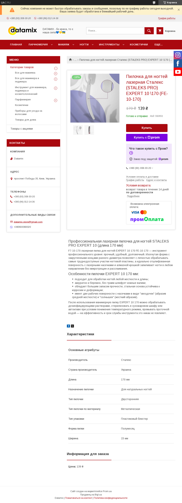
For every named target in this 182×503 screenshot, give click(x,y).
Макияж (63, 44)
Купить (147, 127)
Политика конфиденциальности (110, 498)
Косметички (139, 44)
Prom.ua (107, 491)
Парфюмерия (38, 44)
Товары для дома (25, 119)
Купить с (147, 137)
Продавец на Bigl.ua (91, 494)
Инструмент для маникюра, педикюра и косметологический (31, 90)
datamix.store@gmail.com (28, 221)
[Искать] (149, 30)
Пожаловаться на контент (78, 498)
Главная (16, 44)
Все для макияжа (25, 72)
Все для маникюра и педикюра (27, 80)
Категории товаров (22, 67)
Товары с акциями (21, 128)
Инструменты (109, 44)
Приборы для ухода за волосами (28, 112)
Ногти (84, 44)
